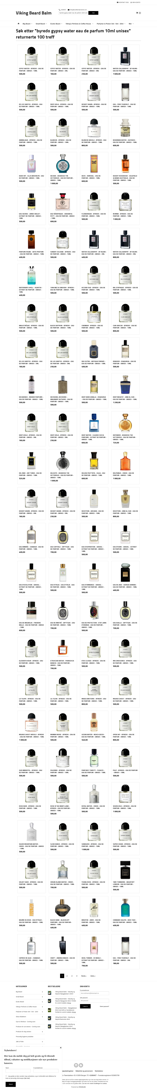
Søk (93, 13)
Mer (130, 24)
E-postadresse (84, 990)
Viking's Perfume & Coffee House (78, 24)
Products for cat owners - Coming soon (28, 1026)
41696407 (62, 9)
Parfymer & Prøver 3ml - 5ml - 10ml (110, 24)
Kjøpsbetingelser (67, 1071)
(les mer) (27, 1078)
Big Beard (26, 24)
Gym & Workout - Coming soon (25, 1021)
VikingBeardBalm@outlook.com (77, 9)
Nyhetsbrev (99, 1071)
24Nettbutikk (82, 1087)
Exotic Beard (55, 24)
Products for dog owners (23, 1031)
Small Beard (40, 24)
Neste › (84, 976)
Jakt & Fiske (20, 1041)
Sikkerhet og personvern (84, 1071)
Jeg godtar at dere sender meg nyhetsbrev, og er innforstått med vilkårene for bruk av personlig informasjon (31, 1077)
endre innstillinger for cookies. (98, 1083)
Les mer (84, 1083)
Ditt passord (84, 998)
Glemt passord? (104, 1006)
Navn (18, 1070)
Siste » (92, 976)
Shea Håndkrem (21, 1016)
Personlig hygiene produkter (24, 1036)
